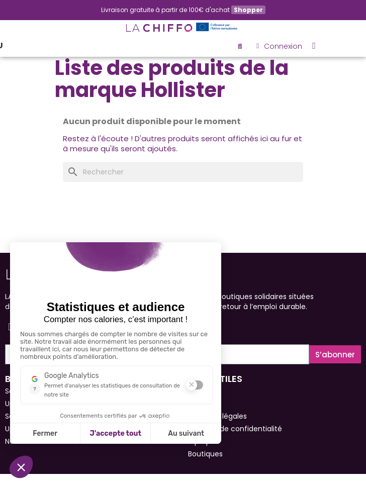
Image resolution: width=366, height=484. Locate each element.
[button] (239, 46)
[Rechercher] (183, 172)
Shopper (248, 10)
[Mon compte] (279, 46)
